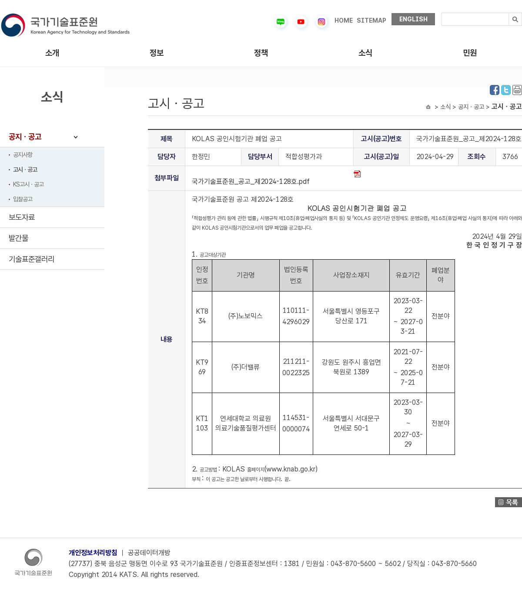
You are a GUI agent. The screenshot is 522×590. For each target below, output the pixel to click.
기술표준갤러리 (31, 259)
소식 (365, 53)
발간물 (18, 238)
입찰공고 (22, 199)
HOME (344, 20)
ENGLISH (413, 19)
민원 (470, 53)
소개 (52, 53)
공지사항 (22, 154)
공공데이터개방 (149, 553)
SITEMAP (371, 20)
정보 (157, 53)
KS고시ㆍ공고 (28, 184)
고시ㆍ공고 (25, 169)
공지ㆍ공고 (25, 136)
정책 (261, 53)
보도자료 (22, 217)
